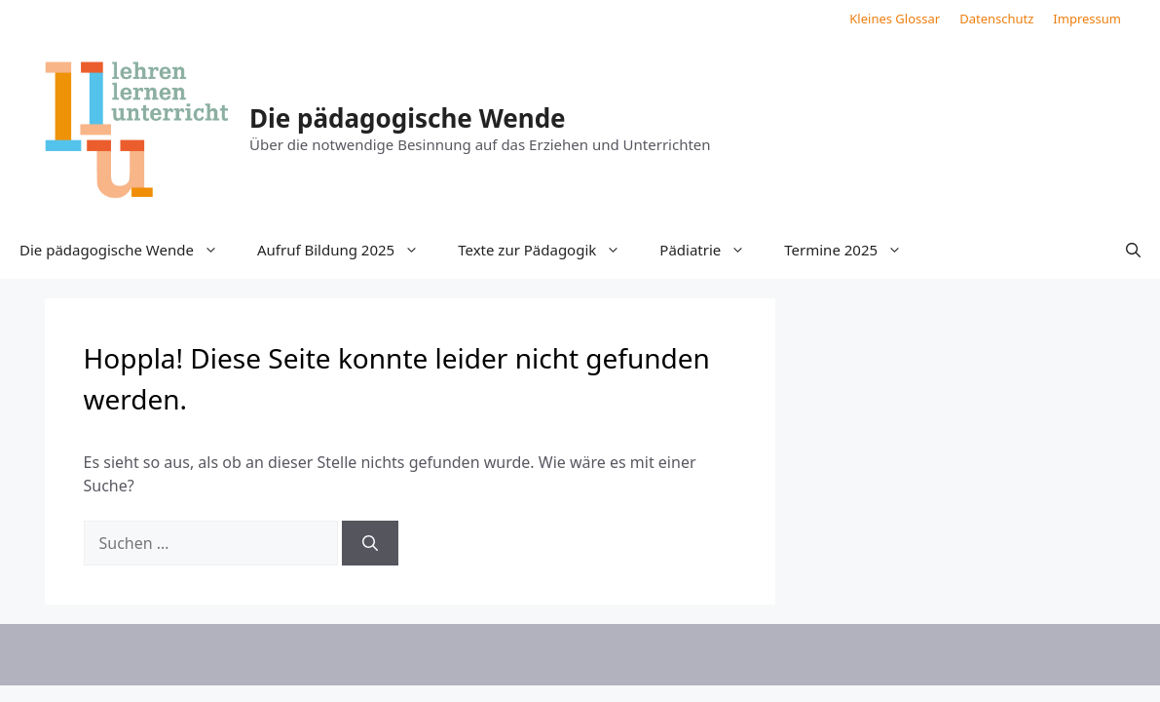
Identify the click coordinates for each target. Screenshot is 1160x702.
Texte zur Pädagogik (549, 249)
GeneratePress (739, 654)
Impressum (1087, 18)
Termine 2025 (852, 249)
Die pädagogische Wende (407, 118)
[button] (1133, 249)
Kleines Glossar (894, 18)
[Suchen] (370, 543)
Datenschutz (996, 18)
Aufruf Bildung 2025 (347, 249)
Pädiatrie (712, 249)
